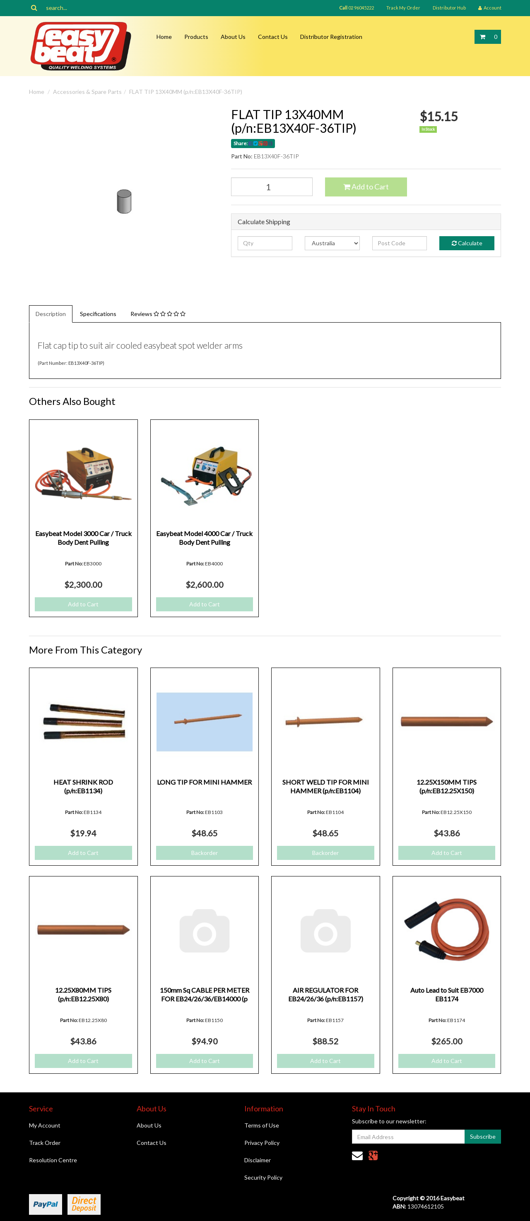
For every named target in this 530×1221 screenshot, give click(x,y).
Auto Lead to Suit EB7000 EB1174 (446, 994)
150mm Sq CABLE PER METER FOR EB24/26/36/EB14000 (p (204, 994)
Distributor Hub (449, 7)
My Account (44, 1125)
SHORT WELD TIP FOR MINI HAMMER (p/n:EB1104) (325, 786)
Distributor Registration (331, 36)
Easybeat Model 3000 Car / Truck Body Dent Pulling (83, 537)
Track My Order (403, 7)
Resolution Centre (53, 1160)
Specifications (98, 313)
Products (196, 36)
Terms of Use (261, 1125)
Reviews (158, 313)
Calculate (467, 243)
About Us (233, 36)
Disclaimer (257, 1160)
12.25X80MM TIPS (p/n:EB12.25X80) (83, 994)
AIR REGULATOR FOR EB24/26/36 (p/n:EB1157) (325, 994)
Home (164, 36)
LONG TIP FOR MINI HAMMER (204, 782)
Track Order (44, 1142)
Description (51, 313)
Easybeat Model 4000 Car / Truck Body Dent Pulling (204, 537)
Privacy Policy (261, 1142)
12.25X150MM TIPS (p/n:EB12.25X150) (447, 786)
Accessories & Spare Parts (87, 91)
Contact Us (273, 36)
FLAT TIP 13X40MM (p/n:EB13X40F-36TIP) (185, 91)
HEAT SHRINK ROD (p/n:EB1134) (83, 786)
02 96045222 (356, 7)
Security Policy (263, 1177)
